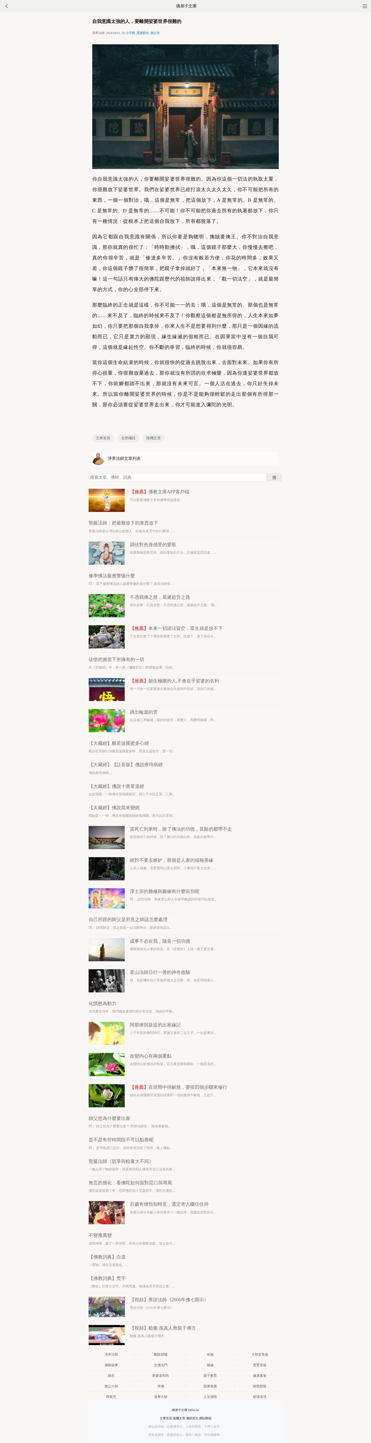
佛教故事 (111, 1365)
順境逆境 (259, 1396)
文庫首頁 (103, 438)
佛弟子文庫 (186, 6)
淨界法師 (111, 1354)
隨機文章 (153, 438)
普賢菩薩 (259, 1365)
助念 (111, 1375)
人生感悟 (210, 1396)
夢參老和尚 (160, 1375)
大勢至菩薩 (259, 1354)
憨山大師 (111, 1386)
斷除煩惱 (160, 1354)
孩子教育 (210, 1375)
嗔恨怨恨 (259, 1386)
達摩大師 (160, 1396)
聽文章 (155, 33)
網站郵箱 (205, 1418)
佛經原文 (192, 1418)
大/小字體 (128, 33)
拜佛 (160, 1386)
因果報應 (210, 1386)
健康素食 (259, 1375)
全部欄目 (128, 438)
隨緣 (210, 1365)
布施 (210, 1354)
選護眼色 (143, 33)
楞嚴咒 (111, 1396)
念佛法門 (160, 1365)
